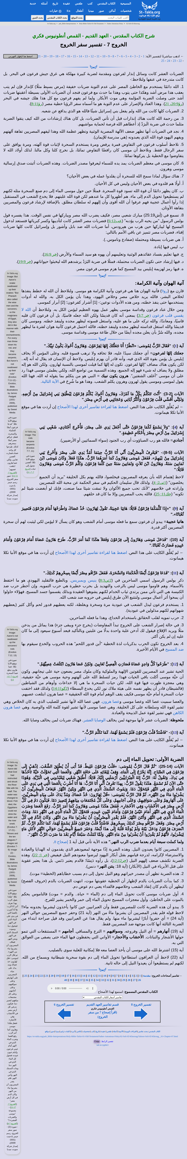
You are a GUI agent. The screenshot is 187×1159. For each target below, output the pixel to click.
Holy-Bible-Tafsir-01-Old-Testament (91, 24)
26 (139, 980)
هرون (8, 707)
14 (80, 56)
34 (97, 980)
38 (76, 980)
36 (86, 980)
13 (86, 56)
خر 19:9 (25, 261)
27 (134, 980)
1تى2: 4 (159, 482)
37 (81, 980)
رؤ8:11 (36, 104)
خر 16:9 (50, 254)
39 (70, 980)
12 (92, 56)
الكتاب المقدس (154, 1031)
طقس (109, 1031)
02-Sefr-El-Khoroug (133, 24)
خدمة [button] (33, 3)
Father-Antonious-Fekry (115, 24)
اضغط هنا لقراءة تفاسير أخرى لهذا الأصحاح (92, 407)
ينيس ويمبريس (83, 580)
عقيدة (103, 1031)
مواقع (47, 1031)
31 (113, 980)
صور (52, 1031)
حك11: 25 (163, 494)
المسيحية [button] (125, 3)
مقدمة (146, 975)
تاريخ (97, 1031)
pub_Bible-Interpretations (67, 24)
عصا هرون (110, 701)
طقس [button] (78, 3)
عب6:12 (115, 221)
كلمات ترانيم (65, 1031)
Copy (96, 1041)
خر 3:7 (144, 315)
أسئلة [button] (44, 3)
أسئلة (115, 1031)
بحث (146, 1031)
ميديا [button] (91, 10)
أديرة (73, 1031)
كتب (92, 1031)
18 (56, 56)
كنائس (78, 1031)
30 (118, 980)
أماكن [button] (112, 10)
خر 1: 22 (41, 855)
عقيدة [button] (66, 3)
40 (65, 980)
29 (123, 980)
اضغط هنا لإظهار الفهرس (20, 56)
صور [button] (101, 10)
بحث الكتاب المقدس (57, 17)
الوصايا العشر (94, 720)
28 (128, 980)
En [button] (69, 10)
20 (45, 56)
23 (174, 60)
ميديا (57, 1031)
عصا (17, 707)
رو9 (165, 291)
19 (51, 56)
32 (107, 980)
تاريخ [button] (55, 3)
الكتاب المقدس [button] (106, 3)
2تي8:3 (106, 580)
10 (103, 56)
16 (68, 56)
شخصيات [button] (127, 10)
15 (74, 56)
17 (62, 56)
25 (162, 60)
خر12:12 (120, 860)
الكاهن (178, 713)
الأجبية (121, 1031)
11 (98, 56)
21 (39, 56)
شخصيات (86, 1031)
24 (168, 60)
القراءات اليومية (131, 1031)
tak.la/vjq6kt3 (103, 1045)
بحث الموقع (77, 17)
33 (102, 980)
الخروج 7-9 (12, 1123)
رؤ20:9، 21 (173, 104)
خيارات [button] (55, 11)
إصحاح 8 (61, 842)
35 (92, 980)
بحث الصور (37, 17)
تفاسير (140, 1031)
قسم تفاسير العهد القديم (102, 1004)
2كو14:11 (60, 688)
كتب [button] (89, 3)
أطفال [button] (79, 10)
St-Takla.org (51, 24)
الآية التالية (50, 381)
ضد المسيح (174, 649)
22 (180, 60)
